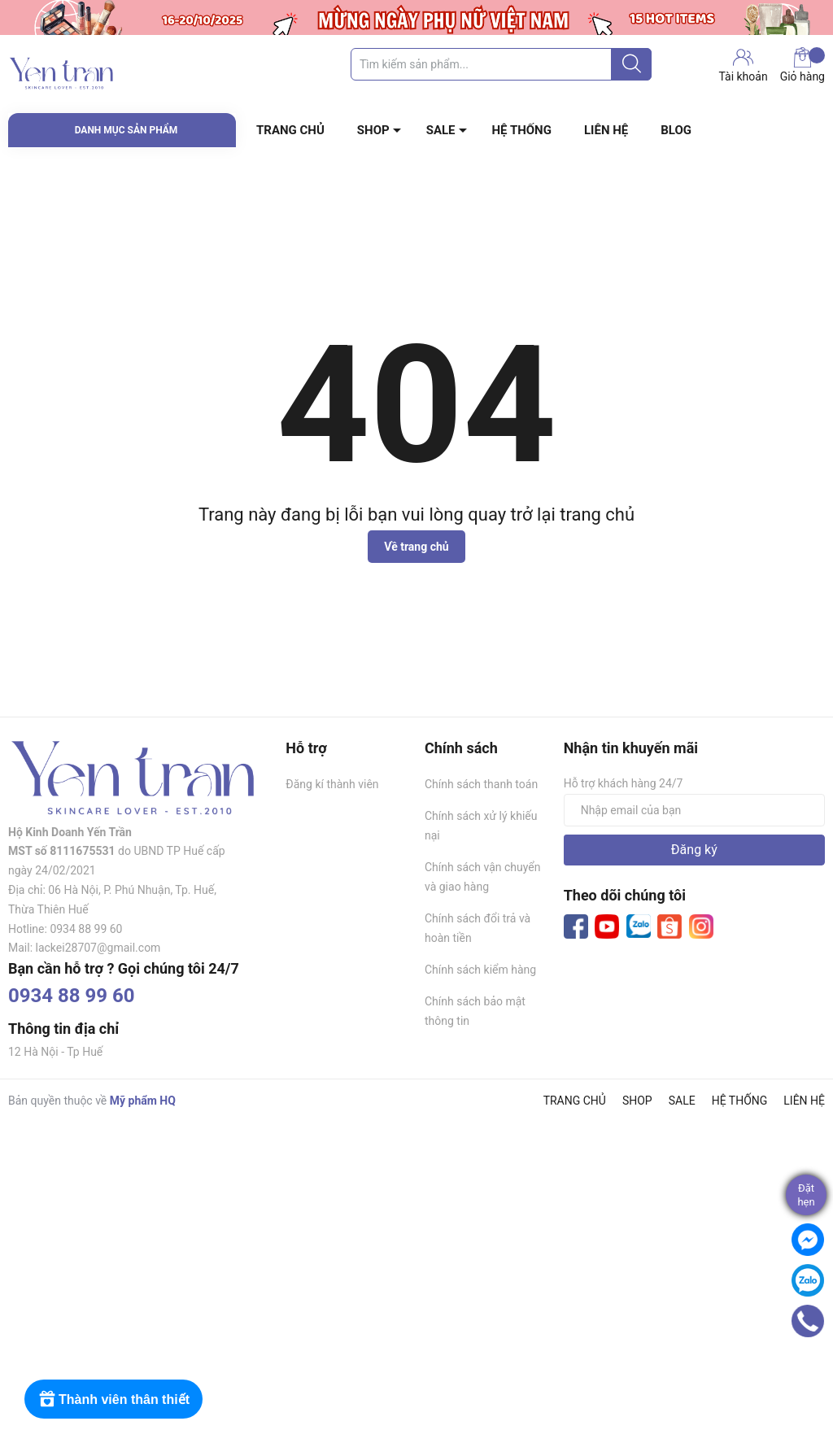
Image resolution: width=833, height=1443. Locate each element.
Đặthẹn (805, 1195)
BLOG (676, 130)
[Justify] (631, 64)
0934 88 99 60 (71, 995)
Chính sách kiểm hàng (480, 969)
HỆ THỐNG (522, 130)
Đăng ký (694, 849)
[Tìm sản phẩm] (501, 64)
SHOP (373, 130)
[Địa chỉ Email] (694, 810)
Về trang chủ (416, 546)
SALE (441, 130)
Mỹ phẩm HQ (143, 1100)
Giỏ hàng (802, 65)
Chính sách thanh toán (481, 784)
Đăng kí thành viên (332, 784)
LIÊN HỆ (606, 130)
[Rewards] (113, 1399)
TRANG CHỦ (290, 130)
